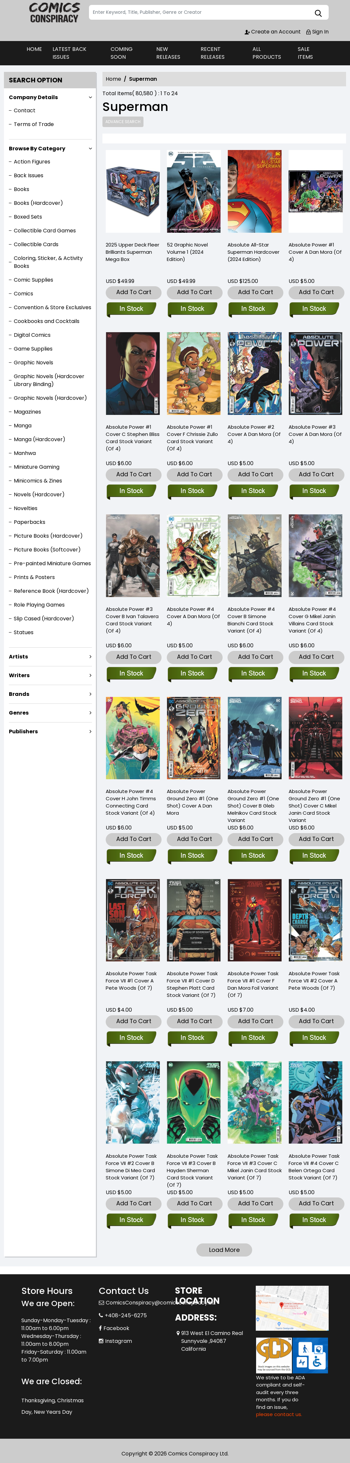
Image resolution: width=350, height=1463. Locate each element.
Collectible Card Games (45, 230)
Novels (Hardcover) (39, 494)
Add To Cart (133, 292)
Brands (19, 694)
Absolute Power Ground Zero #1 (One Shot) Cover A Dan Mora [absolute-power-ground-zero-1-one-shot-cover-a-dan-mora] (192, 802)
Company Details (33, 97)
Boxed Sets (28, 217)
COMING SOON (122, 53)
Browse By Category (37, 148)
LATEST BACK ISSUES (69, 53)
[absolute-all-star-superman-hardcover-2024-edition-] (255, 193)
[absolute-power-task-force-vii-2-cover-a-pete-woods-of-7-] (314, 1038)
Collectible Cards (36, 244)
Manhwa (25, 453)
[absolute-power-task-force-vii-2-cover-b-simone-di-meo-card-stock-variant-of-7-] (131, 1220)
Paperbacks (29, 522)
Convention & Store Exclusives (52, 307)
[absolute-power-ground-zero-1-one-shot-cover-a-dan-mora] (192, 856)
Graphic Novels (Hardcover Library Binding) (49, 380)
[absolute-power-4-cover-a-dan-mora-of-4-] (192, 674)
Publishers (23, 731)
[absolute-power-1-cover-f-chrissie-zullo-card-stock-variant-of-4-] (192, 491)
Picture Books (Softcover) (47, 549)
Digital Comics (32, 335)
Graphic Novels (33, 362)
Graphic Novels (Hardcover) (50, 398)
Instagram (118, 1341)
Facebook (116, 1328)
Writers (19, 675)
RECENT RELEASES (213, 53)
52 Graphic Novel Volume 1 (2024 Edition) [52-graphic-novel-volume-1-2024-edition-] (187, 252)
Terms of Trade (34, 124)
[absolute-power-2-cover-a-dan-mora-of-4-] (253, 491)
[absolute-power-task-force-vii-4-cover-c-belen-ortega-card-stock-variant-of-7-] (314, 1220)
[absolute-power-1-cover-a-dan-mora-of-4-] (316, 193)
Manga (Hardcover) (39, 439)
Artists (18, 656)
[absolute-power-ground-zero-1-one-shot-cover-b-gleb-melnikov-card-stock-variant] (253, 856)
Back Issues (28, 175)
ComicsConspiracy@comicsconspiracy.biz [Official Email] (161, 1302)
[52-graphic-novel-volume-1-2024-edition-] (194, 193)
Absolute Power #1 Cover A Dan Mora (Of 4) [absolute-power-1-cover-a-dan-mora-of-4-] (315, 252)
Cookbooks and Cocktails (46, 321)
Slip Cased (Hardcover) (44, 618)
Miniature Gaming (36, 467)
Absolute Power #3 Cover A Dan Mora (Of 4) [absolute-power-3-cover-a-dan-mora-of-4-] (315, 434)
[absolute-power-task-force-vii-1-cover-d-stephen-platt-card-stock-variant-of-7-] (192, 1038)
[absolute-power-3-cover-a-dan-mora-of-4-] (314, 491)
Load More (224, 1250)
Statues (23, 632)
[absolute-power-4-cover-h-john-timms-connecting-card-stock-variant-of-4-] (131, 856)
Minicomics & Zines (38, 480)
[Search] (209, 12)
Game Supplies (33, 349)
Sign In (317, 31)
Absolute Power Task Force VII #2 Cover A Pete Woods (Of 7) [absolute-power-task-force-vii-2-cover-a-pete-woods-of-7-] (314, 980)
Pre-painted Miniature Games (52, 563)
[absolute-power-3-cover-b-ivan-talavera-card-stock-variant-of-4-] (131, 674)
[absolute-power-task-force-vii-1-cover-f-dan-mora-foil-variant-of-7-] (253, 1038)
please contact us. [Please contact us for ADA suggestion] (279, 1414)
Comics (23, 293)
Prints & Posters (34, 577)
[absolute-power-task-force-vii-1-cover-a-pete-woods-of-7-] (131, 1038)
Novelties (25, 508)
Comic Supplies (33, 280)
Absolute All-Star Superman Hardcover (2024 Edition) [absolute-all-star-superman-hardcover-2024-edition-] (253, 252)
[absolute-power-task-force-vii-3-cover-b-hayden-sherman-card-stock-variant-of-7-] (192, 1220)
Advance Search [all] (123, 121)
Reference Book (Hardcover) (51, 591)
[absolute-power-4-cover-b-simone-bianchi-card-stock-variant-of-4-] (253, 674)
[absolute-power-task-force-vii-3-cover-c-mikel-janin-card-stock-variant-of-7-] (253, 1220)
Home (113, 79)
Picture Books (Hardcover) (48, 536)
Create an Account (273, 31)
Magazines (27, 412)
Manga (23, 425)
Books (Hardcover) (38, 203)
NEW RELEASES (168, 53)
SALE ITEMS (305, 53)
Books (21, 189)
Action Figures (32, 161)
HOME (34, 49)
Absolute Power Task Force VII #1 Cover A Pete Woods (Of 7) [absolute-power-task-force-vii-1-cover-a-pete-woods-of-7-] (131, 980)
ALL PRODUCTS (266, 53)
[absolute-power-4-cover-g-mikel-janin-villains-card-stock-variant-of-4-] (314, 674)
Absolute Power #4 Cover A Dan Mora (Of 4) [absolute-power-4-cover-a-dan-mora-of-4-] (193, 616)
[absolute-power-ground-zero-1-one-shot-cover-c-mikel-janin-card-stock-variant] (314, 856)
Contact (24, 110)
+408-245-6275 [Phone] (126, 1315)
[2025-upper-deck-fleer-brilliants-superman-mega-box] (133, 193)
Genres (19, 713)
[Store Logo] (54, 12)
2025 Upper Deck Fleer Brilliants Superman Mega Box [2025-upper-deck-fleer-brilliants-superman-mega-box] (132, 252)
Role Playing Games (39, 605)
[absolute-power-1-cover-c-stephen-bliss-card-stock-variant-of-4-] (131, 491)
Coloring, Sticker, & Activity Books (48, 262)
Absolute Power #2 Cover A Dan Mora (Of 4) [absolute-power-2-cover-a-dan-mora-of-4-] (254, 434)
